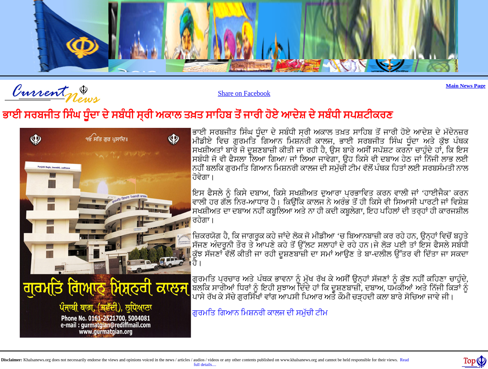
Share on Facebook (244, 93)
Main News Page (465, 85)
